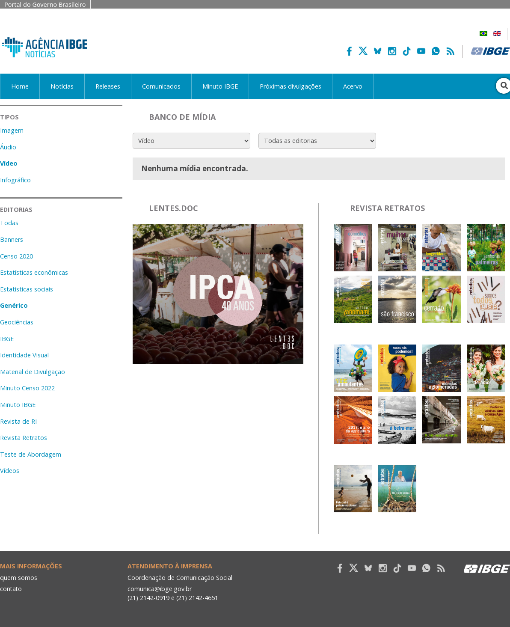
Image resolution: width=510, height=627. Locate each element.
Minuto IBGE (220, 86)
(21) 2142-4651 (198, 598)
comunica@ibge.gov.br (160, 589)
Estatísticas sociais (26, 289)
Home (20, 86)
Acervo (352, 86)
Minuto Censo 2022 (27, 388)
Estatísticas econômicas (34, 272)
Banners (11, 239)
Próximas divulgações (290, 86)
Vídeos (9, 471)
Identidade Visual (24, 355)
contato (11, 589)
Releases (107, 86)
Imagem (12, 130)
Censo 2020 (16, 256)
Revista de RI (18, 421)
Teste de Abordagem (30, 454)
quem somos (18, 578)
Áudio (8, 147)
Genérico (14, 305)
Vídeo (9, 163)
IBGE (7, 339)
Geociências (16, 322)
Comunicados (161, 86)
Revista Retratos (23, 438)
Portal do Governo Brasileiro (45, 4)
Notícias (62, 86)
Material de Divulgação (32, 372)
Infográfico (15, 180)
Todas (9, 223)
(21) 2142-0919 (149, 598)
